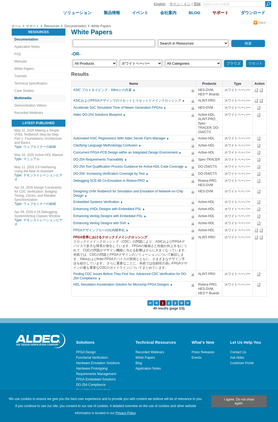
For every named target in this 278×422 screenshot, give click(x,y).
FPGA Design (86, 352)
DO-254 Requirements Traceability (99, 159)
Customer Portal (242, 363)
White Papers (24, 69)
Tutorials (20, 76)
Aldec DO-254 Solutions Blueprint (99, 115)
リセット (255, 63)
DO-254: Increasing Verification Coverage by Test (110, 174)
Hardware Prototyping (92, 368)
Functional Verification (92, 358)
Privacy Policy (126, 413)
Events (197, 358)
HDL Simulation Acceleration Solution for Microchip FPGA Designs (122, 284)
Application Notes (27, 47)
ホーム (16, 26)
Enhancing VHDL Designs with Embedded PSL (108, 209)
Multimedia (22, 98)
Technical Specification (30, 83)
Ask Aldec (237, 358)
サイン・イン (180, 4)
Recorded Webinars (28, 113)
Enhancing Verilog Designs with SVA (101, 223)
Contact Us (238, 352)
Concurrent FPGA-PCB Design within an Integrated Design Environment (126, 152)
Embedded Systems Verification (97, 202)
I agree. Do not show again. (239, 401)
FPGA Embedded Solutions (96, 379)
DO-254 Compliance (91, 385)
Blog (138, 363)
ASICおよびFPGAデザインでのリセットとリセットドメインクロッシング (128, 100)
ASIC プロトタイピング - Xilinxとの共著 (103, 90)
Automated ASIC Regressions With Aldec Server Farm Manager (120, 138)
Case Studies (24, 91)
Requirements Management (96, 374)
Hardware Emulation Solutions (98, 363)
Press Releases (203, 352)
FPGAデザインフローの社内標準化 (100, 230)
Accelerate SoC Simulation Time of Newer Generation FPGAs (119, 108)
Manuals (20, 61)
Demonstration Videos (30, 105)
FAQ (17, 54)
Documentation (26, 39)
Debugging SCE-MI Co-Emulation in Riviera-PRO (110, 181)
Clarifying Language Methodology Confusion (106, 145)
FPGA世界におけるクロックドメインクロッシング (111, 237)
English (160, 4)
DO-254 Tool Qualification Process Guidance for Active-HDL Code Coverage (129, 166)
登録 (197, 4)
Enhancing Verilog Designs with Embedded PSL (109, 216)
